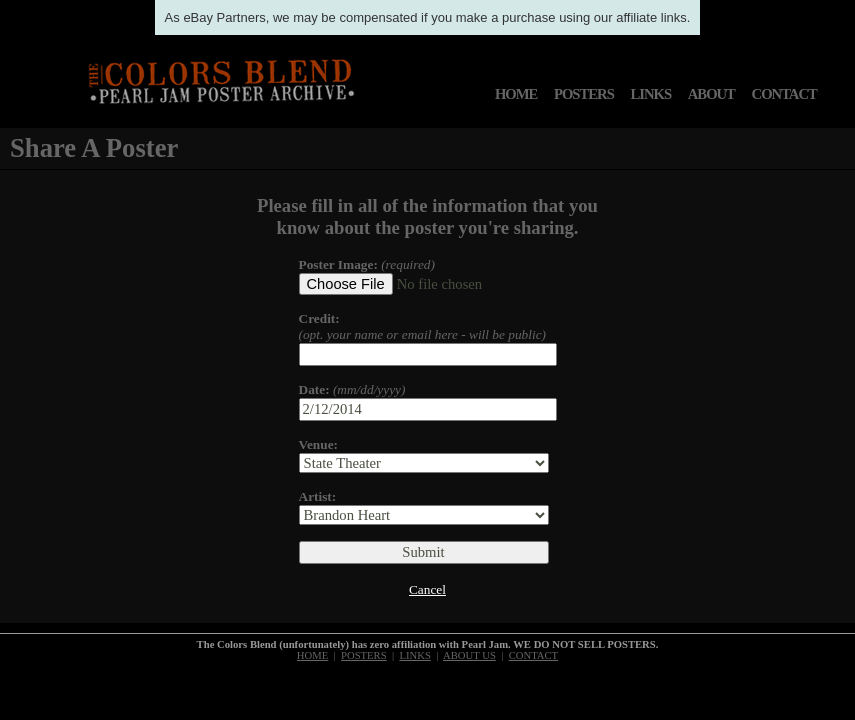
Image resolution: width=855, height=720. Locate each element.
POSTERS (584, 94)
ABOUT (711, 94)
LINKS (650, 94)
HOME (516, 94)
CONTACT (784, 94)
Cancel (427, 589)
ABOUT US (469, 655)
